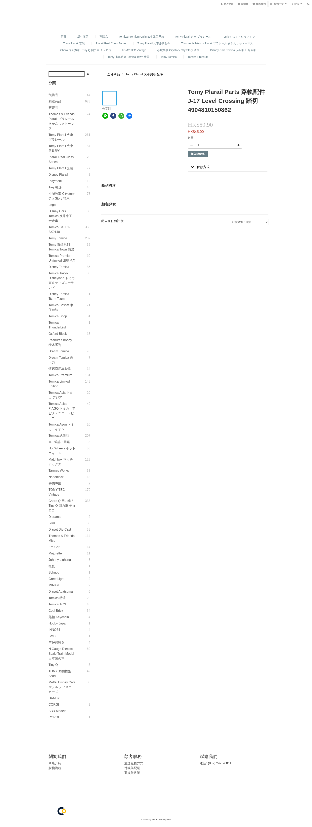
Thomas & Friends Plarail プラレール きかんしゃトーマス (217, 43)
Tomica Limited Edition (59, 384)
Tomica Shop (58, 316)
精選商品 (55, 101)
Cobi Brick (56, 610)
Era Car (54, 547)
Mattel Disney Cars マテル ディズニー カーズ (62, 687)
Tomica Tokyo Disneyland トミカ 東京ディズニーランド (62, 280)
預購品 (103, 36)
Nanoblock (56, 477)
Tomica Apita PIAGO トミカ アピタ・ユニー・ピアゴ (62, 411)
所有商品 (82, 36)
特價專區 (55, 483)
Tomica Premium (198, 56)
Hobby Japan (58, 623)
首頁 (63, 36)
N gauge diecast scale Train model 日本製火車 (61, 653)
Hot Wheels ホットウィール (62, 451)
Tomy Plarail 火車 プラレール (193, 36)
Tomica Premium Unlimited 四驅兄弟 (141, 36)
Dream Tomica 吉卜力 (61, 360)
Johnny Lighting (60, 559)
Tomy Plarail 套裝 (74, 43)
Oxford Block (58, 333)
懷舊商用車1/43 (60, 368)
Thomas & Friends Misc (62, 538)
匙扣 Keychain (59, 617)
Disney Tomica (59, 267)
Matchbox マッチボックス (61, 462)
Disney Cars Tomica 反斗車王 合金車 (233, 50)
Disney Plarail (58, 174)
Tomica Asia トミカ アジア (238, 36)
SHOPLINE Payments (161, 819)
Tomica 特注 (57, 598)
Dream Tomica (59, 351)
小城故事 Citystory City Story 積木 (178, 50)
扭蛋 (52, 566)
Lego (52, 205)
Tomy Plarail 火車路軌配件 (153, 43)
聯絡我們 (208, 756)
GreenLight (56, 579)
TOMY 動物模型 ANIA (60, 673)
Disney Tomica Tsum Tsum (59, 296)
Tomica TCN (57, 604)
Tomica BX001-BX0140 (59, 229)
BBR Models (57, 711)
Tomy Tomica (169, 56)
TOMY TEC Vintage (134, 50)
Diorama (54, 516)
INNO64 (54, 629)
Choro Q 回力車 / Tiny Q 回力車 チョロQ (85, 50)
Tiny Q (53, 664)
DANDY (54, 698)
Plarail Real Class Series (111, 43)
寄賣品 (53, 107)
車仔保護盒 (56, 642)
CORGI (54, 704)
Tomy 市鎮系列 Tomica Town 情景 (128, 56)
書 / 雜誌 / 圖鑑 (59, 442)
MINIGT (54, 585)
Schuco (54, 572)
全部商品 (113, 74)
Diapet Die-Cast (60, 529)
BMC (52, 636)
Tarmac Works (59, 470)
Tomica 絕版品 (59, 435)
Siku (52, 523)
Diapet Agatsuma (61, 591)
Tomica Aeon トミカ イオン (61, 427)
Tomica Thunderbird (57, 325)
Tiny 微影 (55, 187)
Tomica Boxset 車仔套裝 (61, 307)
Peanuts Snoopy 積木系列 (60, 342)
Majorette (55, 553)
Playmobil (55, 181)
